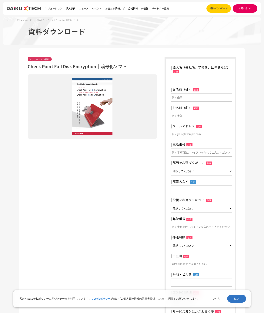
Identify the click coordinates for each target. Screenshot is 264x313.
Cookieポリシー (101, 298)
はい (236, 298)
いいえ (216, 298)
